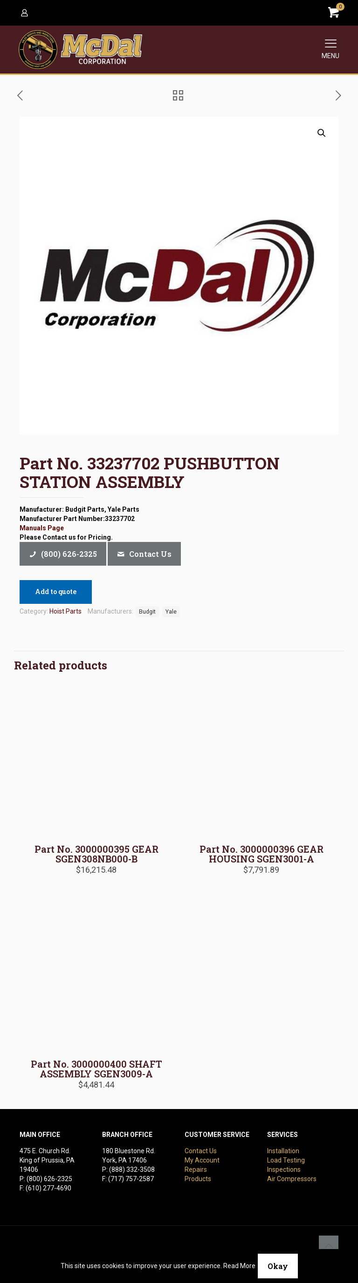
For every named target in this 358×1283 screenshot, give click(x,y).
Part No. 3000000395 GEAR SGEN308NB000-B (96, 854)
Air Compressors (292, 1179)
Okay (278, 1266)
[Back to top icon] (328, 1245)
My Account (202, 1160)
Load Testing (286, 1160)
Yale (171, 611)
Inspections (284, 1169)
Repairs (196, 1169)
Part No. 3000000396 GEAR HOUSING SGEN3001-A (262, 854)
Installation (283, 1151)
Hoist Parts (65, 611)
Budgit (147, 611)
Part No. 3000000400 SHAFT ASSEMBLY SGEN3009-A (96, 1069)
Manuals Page (42, 528)
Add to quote (55, 591)
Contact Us (201, 1151)
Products (198, 1179)
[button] (322, 133)
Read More (239, 1266)
